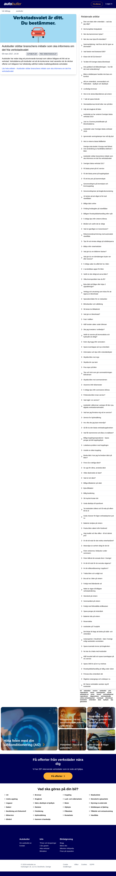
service (95, 691)
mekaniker (87, 691)
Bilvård (8, 819)
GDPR (92, 864)
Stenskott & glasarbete (98, 799)
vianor (92, 692)
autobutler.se (84, 694)
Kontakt (22, 846)
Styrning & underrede (98, 803)
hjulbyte (106, 700)
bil (81, 691)
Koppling (67, 795)
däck (100, 700)
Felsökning (38, 811)
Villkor (76, 864)
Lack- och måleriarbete (72, 799)
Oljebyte (67, 807)
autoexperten (100, 692)
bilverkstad (109, 698)
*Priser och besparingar (48, 843)
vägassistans (94, 696)
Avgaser (8, 803)
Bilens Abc (63, 846)
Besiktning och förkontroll (15, 811)
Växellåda (93, 815)
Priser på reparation (67, 851)
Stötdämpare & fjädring (98, 807)
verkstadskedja (106, 696)
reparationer (84, 692)
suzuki (109, 692)
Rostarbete (68, 815)
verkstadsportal (108, 694)
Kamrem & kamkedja (41, 819)
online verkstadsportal (87, 698)
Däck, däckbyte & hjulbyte (43, 803)
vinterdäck (92, 700)
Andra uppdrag (11, 799)
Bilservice (9, 815)
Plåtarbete (67, 811)
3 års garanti (44, 846)
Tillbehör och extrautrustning (101, 811)
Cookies (84, 864)
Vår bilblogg (6, 11)
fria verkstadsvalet (48, 54)
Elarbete (37, 807)
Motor (66, 803)
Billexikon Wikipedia (67, 848)
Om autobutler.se (25, 843)
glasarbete (83, 701)
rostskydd (100, 698)
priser (93, 694)
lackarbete (83, 700)
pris (109, 691)
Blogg (62, 843)
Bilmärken (43, 851)
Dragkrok (37, 799)
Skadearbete (94, 795)
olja (112, 700)
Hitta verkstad (44, 848)
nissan (99, 694)
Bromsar (37, 795)
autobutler (32, 54)
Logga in (108, 4)
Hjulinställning (39, 815)
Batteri (7, 807)
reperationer (84, 696)
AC (6, 795)
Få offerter (97, 4)
